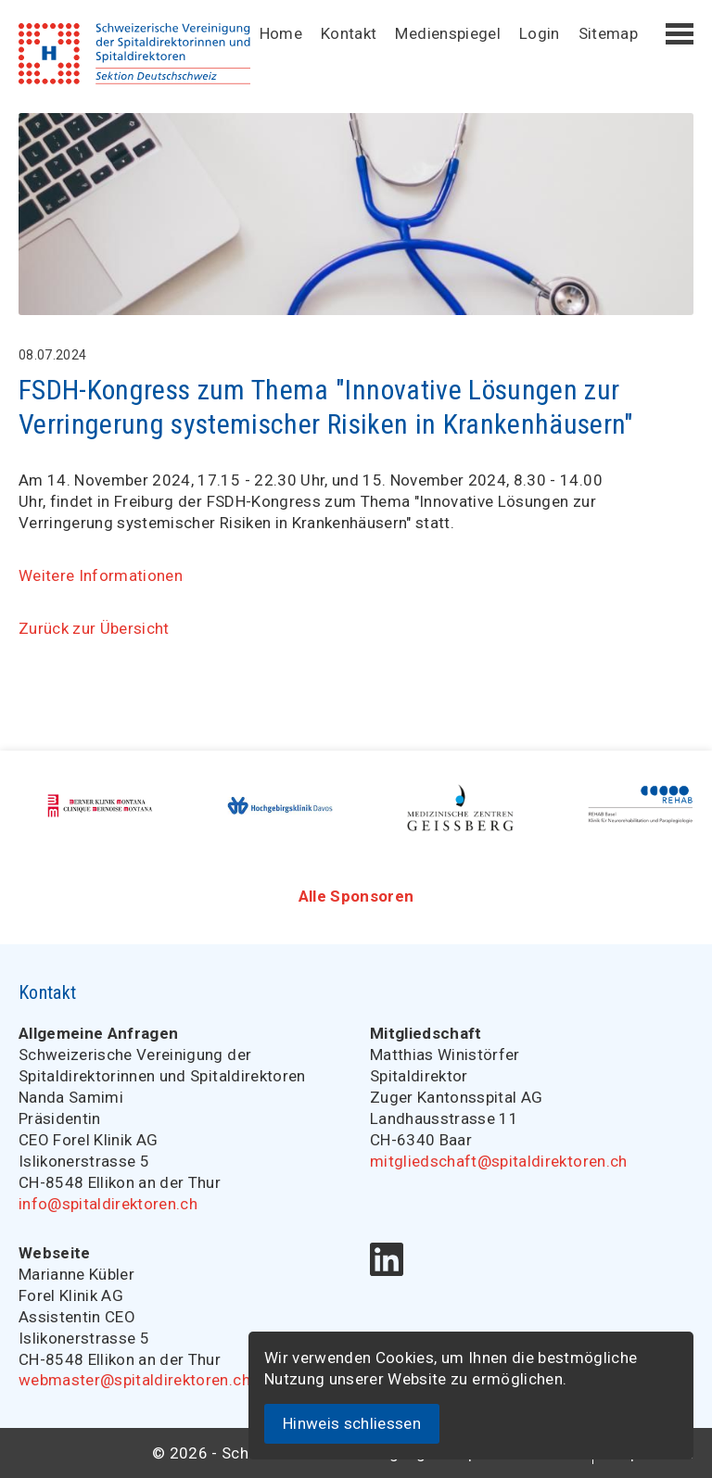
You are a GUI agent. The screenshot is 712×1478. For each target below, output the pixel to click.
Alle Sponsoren (356, 896)
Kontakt (348, 33)
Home (281, 33)
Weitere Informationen (101, 575)
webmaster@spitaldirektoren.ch (134, 1380)
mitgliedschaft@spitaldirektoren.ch (499, 1161)
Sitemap (608, 33)
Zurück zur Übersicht (94, 628)
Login (539, 33)
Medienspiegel (447, 33)
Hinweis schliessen (352, 1423)
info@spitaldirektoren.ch (108, 1203)
